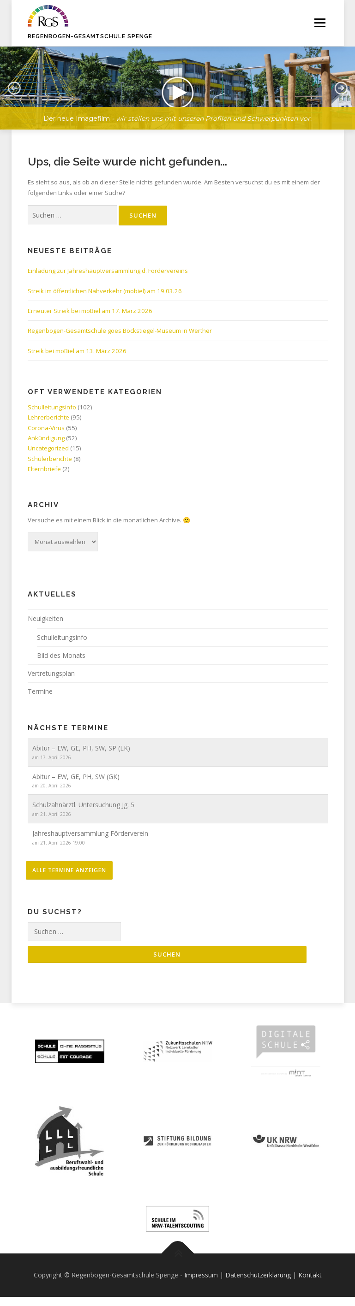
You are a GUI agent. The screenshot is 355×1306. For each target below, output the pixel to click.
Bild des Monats (61, 655)
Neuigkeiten (45, 618)
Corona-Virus (46, 428)
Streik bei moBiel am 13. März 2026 (77, 351)
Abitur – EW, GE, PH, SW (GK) (76, 776)
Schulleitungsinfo (52, 407)
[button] (13, 88)
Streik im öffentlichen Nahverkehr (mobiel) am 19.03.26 (105, 291)
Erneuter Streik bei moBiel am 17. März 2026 (90, 311)
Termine (40, 691)
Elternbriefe (44, 469)
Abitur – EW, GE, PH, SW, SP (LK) (81, 748)
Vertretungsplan (51, 673)
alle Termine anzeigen (69, 870)
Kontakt (310, 1275)
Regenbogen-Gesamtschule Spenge (90, 36)
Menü (320, 23)
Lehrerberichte (48, 417)
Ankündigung (46, 438)
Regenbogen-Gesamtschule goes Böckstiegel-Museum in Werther (120, 330)
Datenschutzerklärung (258, 1275)
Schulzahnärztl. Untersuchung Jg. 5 (83, 804)
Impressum (201, 1275)
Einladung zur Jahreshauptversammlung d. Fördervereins (108, 270)
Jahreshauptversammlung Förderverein (90, 833)
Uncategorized (48, 448)
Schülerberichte (50, 459)
